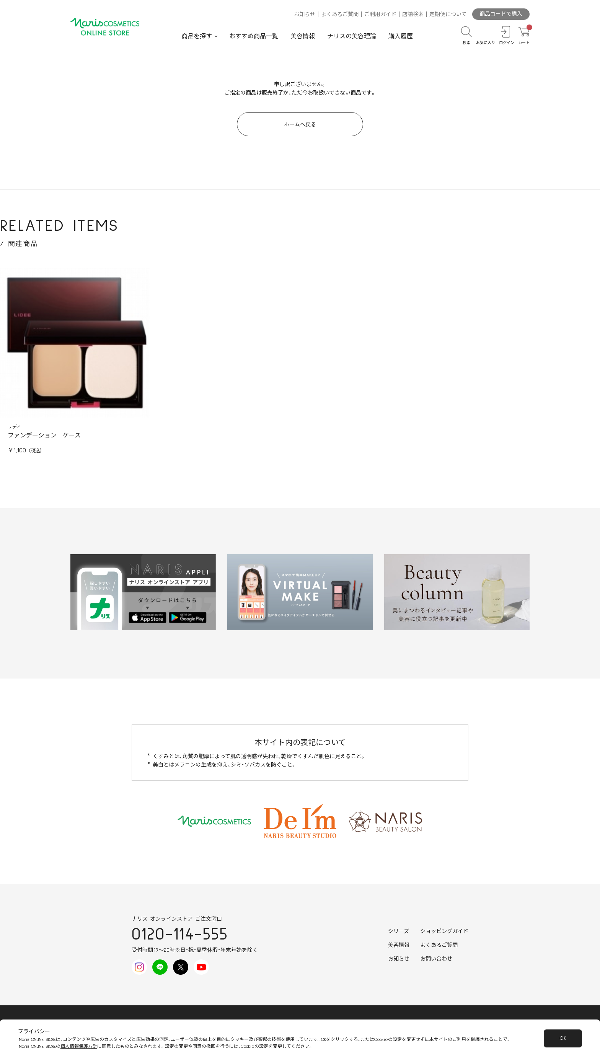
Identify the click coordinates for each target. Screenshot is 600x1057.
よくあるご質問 (340, 14)
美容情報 (302, 36)
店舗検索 (413, 14)
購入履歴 (400, 36)
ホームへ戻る (300, 124)
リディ (14, 427)
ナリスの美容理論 (351, 36)
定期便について (448, 14)
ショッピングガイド (444, 931)
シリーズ (398, 931)
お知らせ (304, 14)
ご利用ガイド (380, 14)
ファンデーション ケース (44, 435)
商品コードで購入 (500, 14)
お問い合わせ (436, 959)
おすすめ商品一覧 (253, 36)
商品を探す (196, 36)
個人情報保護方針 (78, 1046)
